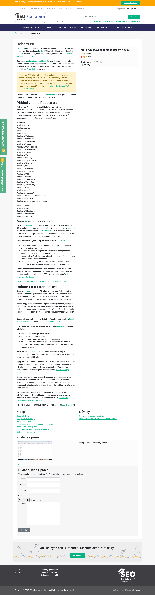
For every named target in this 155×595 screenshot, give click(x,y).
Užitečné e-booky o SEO (50, 575)
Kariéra (69, 8)
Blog (60, 8)
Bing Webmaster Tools (51, 322)
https (26, 221)
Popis (23, 503)
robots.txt (72, 228)
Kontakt (18, 572)
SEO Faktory (25, 33)
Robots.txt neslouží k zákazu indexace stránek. (98, 419)
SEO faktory (86, 28)
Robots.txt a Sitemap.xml (27, 427)
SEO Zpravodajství (67, 28)
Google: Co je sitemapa (26, 419)
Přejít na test (130, 3)
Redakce (18, 570)
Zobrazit (77, 555)
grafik (20, 464)
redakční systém (28, 225)
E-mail (23, 484)
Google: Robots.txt (24, 416)
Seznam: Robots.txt (24, 421)
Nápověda (80, 8)
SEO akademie (36, 8)
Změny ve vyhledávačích (50, 572)
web (21, 54)
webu (41, 51)
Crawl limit (31, 69)
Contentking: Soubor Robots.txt (91, 416)
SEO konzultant (68, 405)
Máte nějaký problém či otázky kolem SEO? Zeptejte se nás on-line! (117, 21)
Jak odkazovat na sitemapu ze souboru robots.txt (36, 429)
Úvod (17, 33)
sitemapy (26, 291)
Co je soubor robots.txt (26, 432)
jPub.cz (137, 590)
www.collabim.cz (72, 590)
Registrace (121, 9)
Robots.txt (21, 48)
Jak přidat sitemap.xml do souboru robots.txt (35, 424)
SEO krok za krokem (31, 28)
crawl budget (45, 231)
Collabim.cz (21, 8)
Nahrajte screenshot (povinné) (40, 495)
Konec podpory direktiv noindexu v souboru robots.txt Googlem (42, 281)
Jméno (22, 479)
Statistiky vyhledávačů (49, 570)
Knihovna (50, 28)
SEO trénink (102, 28)
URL (24, 490)
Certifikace (50, 8)
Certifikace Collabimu (122, 28)
